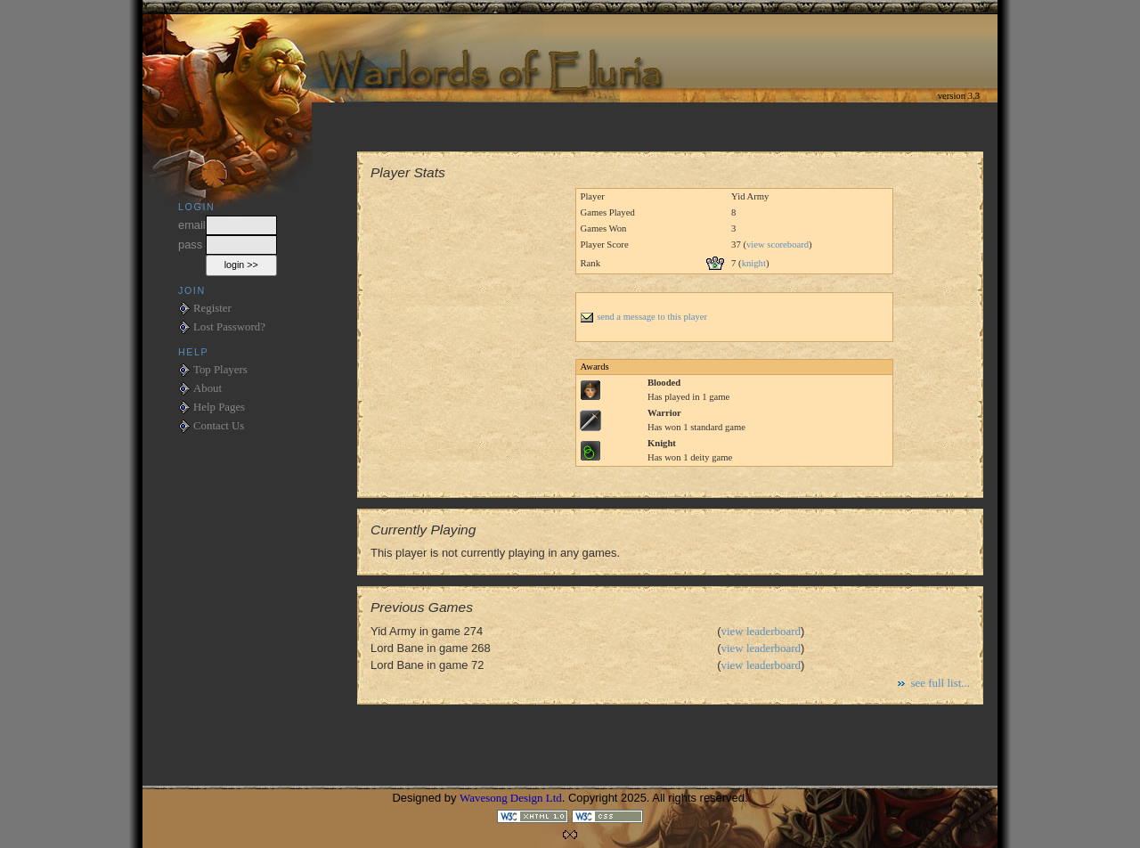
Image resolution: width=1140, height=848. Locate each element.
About (207, 388)
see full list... (940, 682)
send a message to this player (643, 317)
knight (754, 263)
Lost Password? (229, 327)
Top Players (220, 369)
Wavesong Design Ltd (511, 797)
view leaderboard (761, 631)
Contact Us (218, 426)
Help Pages (219, 407)
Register (212, 308)
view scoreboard (777, 244)
